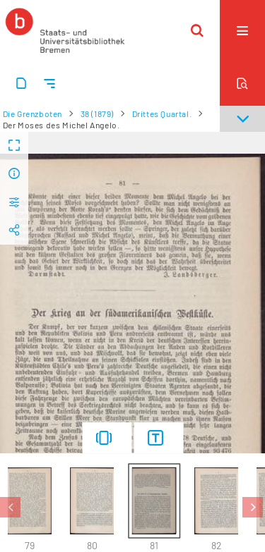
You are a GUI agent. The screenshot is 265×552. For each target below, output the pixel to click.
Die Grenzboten (32, 113)
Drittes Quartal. (162, 113)
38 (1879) (97, 113)
